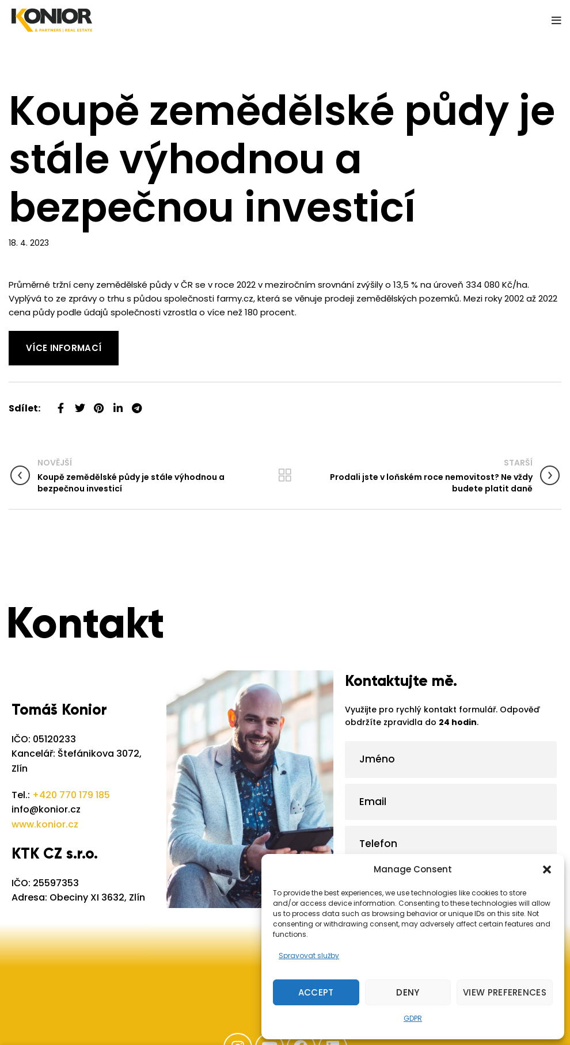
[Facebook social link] (61, 403)
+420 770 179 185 (71, 795)
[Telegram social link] (137, 403)
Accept (316, 992)
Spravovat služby (309, 955)
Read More (32, 337)
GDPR (413, 1018)
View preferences (504, 992)
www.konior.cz (45, 824)
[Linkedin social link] (118, 403)
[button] (547, 869)
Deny (407, 992)
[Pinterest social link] (99, 403)
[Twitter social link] (80, 403)
